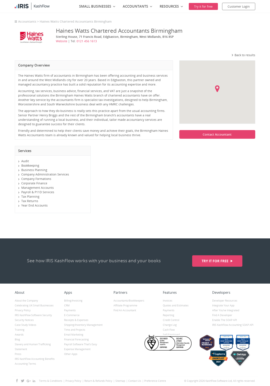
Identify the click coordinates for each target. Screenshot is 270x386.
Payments (70, 310)
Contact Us (134, 381)
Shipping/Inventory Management (83, 325)
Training (19, 330)
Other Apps (70, 354)
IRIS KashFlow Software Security (33, 315)
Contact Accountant (217, 134)
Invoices (167, 300)
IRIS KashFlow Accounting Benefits (35, 359)
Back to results (243, 55)
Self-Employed (171, 334)
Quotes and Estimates (176, 305)
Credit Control (171, 320)
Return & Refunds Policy (98, 381)
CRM (67, 305)
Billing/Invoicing (73, 300)
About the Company (26, 300)
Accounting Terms (25, 364)
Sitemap (120, 381)
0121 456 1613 (87, 41)
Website (61, 41)
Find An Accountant (124, 310)
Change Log (170, 325)
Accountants (27, 21)
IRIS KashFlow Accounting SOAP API (232, 325)
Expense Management (77, 349)
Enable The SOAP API (224, 320)
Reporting (168, 315)
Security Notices (24, 320)
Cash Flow (169, 330)
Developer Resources (224, 300)
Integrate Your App (223, 305)
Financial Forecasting (76, 339)
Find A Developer (222, 315)
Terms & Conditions (50, 381)
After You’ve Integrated (225, 310)
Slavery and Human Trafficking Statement (33, 347)
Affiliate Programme (125, 305)
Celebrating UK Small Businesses (34, 305)
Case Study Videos (25, 325)
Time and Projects (74, 330)
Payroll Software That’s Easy (80, 344)
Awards (19, 334)
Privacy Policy (23, 310)
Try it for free (215, 261)
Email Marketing (73, 334)
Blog (17, 339)
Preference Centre (155, 381)
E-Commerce (72, 315)
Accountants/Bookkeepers (128, 300)
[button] (217, 88)
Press (18, 354)
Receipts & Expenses (76, 320)
